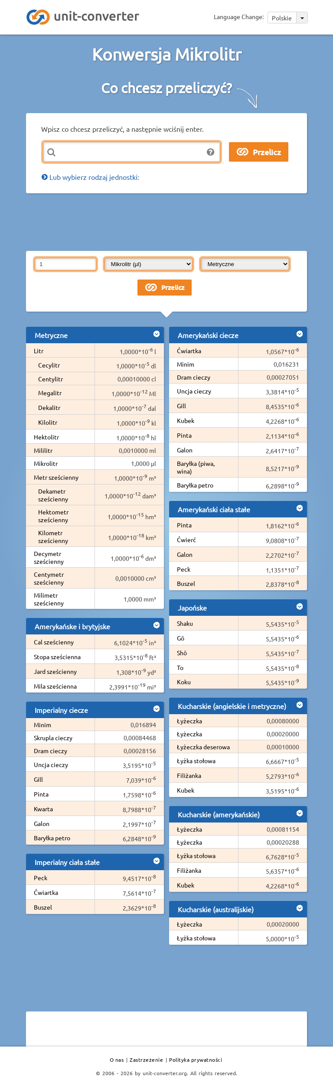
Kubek (185, 420)
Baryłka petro (52, 838)
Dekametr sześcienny (53, 495)
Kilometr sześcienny (53, 536)
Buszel (43, 907)
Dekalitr (49, 407)
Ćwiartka (46, 892)
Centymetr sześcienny (49, 578)
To (180, 667)
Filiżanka (189, 775)
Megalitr (50, 393)
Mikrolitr (46, 463)
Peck (40, 877)
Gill (38, 779)
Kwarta (43, 809)
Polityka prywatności (195, 1059)
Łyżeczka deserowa (203, 747)
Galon (41, 823)
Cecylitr (49, 365)
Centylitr (50, 379)
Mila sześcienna (55, 686)
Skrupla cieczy (53, 737)
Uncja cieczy (51, 764)
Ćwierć (186, 539)
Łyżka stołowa (196, 760)
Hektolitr (46, 437)
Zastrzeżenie (146, 1059)
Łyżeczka (189, 721)
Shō (182, 653)
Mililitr (43, 450)
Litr (38, 350)
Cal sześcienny (54, 642)
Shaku (185, 623)
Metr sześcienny (56, 477)
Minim (42, 724)
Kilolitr (47, 422)
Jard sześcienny (55, 671)
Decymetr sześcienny (49, 557)
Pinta (41, 794)
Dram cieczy (50, 750)
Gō (180, 638)
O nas (117, 1059)
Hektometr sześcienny (53, 515)
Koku (184, 682)
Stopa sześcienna (57, 656)
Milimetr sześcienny (49, 599)
